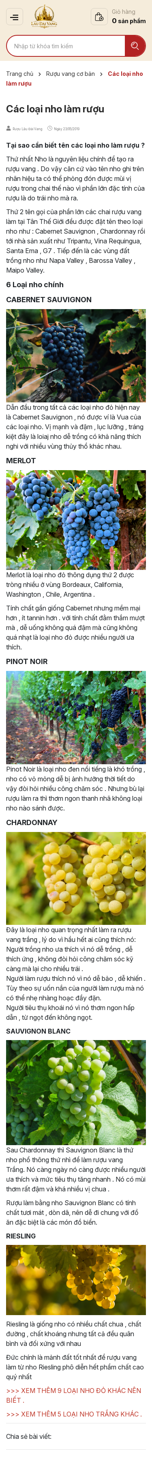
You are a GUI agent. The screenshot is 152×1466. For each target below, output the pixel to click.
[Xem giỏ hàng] (118, 16)
